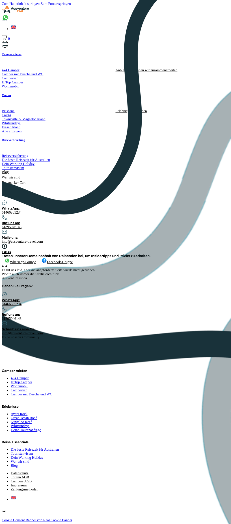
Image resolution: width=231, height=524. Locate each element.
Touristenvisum (22, 453)
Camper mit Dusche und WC (31, 394)
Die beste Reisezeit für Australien (35, 449)
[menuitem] (13, 499)
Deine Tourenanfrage (26, 430)
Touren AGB (20, 477)
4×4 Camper (20, 378)
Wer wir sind (20, 461)
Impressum (19, 485)
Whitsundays (20, 426)
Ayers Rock (19, 414)
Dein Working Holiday (27, 457)
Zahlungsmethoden (24, 489)
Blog (14, 465)
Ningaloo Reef (21, 422)
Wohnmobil (19, 386)
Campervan (19, 390)
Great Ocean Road (24, 418)
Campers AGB (21, 481)
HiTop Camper (21, 382)
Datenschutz (19, 473)
